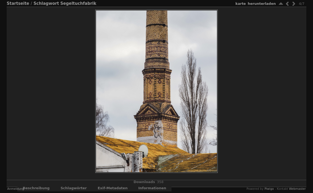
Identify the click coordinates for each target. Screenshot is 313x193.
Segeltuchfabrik (78, 3)
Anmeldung (15, 189)
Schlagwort (46, 3)
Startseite (18, 3)
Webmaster (297, 189)
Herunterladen (262, 4)
